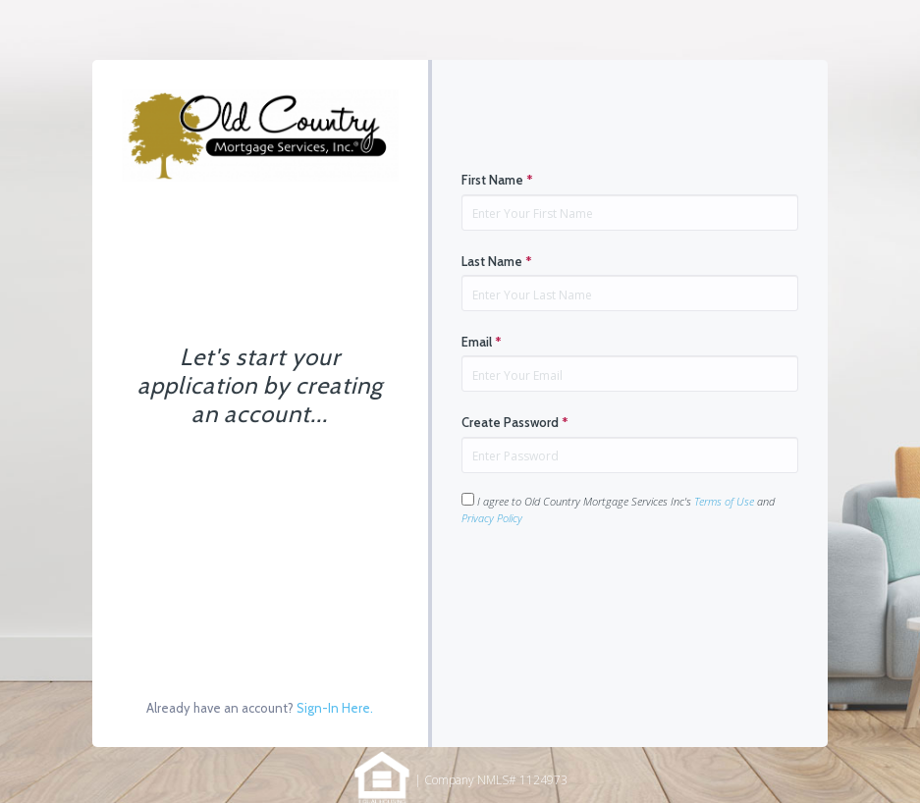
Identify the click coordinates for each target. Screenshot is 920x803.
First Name (497, 179)
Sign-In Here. (335, 708)
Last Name (496, 261)
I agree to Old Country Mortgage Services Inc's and (618, 509)
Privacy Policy (491, 517)
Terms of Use (724, 501)
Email (481, 341)
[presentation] (610, 588)
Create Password (514, 422)
